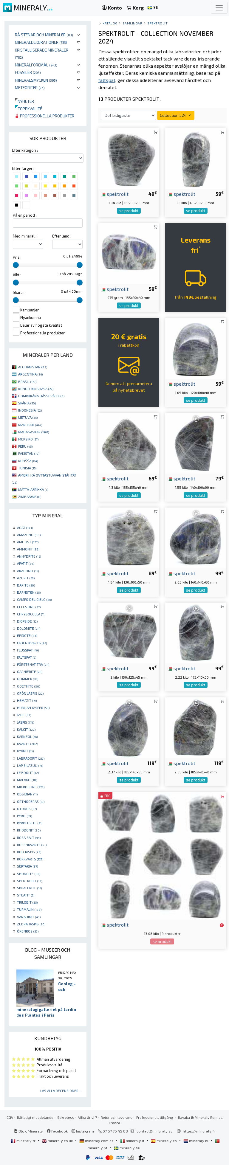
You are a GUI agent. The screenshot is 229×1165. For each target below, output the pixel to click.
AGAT (25, 527)
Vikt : (17, 274)
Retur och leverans (116, 1117)
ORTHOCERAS (30, 801)
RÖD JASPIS (29, 852)
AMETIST (27, 542)
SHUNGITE (28, 873)
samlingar (133, 23)
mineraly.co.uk (58, 1140)
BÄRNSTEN (29, 592)
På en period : (25, 215)
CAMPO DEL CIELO (34, 599)
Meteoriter (30, 87)
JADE (24, 715)
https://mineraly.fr (199, 1131)
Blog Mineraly (28, 1131)
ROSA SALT (29, 837)
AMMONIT (28, 549)
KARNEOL (27, 736)
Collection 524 (176, 115)
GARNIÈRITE (29, 671)
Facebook (57, 1131)
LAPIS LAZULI (30, 765)
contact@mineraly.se (155, 1131)
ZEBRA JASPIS (31, 924)
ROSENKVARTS (32, 845)
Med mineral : (24, 236)
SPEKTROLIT (29, 881)
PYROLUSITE (29, 823)
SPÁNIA (27, 403)
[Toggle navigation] (219, 8)
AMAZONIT (29, 535)
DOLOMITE (28, 628)
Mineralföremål (36, 64)
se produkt (128, 210)
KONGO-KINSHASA (35, 389)
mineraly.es (164, 1140)
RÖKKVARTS (30, 859)
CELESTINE (29, 607)
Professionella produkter (44, 115)
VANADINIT (29, 917)
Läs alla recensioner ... (61, 1090)
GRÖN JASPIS (30, 693)
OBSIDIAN (27, 794)
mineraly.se (127, 1148)
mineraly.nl (196, 1140)
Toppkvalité (28, 108)
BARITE (26, 585)
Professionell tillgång (155, 1117)
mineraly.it (132, 1140)
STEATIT (25, 895)
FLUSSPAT (28, 650)
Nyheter (24, 101)
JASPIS (25, 722)
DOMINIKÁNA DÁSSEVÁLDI (41, 396)
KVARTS (27, 743)
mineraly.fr (23, 1140)
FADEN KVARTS (32, 643)
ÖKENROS (27, 931)
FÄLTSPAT (26, 657)
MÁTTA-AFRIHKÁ (33, 489)
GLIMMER (27, 679)
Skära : (18, 292)
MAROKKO (30, 425)
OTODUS (27, 808)
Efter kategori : (25, 150)
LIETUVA (28, 417)
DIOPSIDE (27, 621)
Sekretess (65, 1117)
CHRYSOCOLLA (31, 614)
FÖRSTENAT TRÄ (33, 664)
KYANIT (25, 751)
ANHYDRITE (29, 556)
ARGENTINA (30, 374)
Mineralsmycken (36, 80)
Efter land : (61, 236)
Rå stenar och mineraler (44, 34)
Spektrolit (157, 23)
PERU (25, 446)
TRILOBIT (27, 902)
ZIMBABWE (29, 496)
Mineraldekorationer (41, 42)
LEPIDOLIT (28, 772)
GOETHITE (28, 686)
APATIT (25, 563)
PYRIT (24, 816)
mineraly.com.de (96, 1140)
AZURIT (26, 578)
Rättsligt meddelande (35, 1117)
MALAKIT (27, 780)
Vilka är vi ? (87, 1117)
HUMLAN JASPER (33, 707)
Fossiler (28, 72)
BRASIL (27, 381)
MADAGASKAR (33, 432)
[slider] (16, 265)
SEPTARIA (27, 866)
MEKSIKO (28, 439)
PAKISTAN (28, 453)
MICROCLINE (30, 787)
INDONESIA (30, 410)
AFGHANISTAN (32, 367)
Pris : (17, 257)
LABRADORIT (30, 758)
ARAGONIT (28, 571)
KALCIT (26, 729)
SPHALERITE (29, 888)
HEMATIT (27, 700)
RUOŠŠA (28, 461)
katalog (110, 23)
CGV (10, 1117)
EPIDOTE (27, 635)
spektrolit (115, 194)
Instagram (83, 1131)
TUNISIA (27, 468)
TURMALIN (29, 909)
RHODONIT (29, 830)
